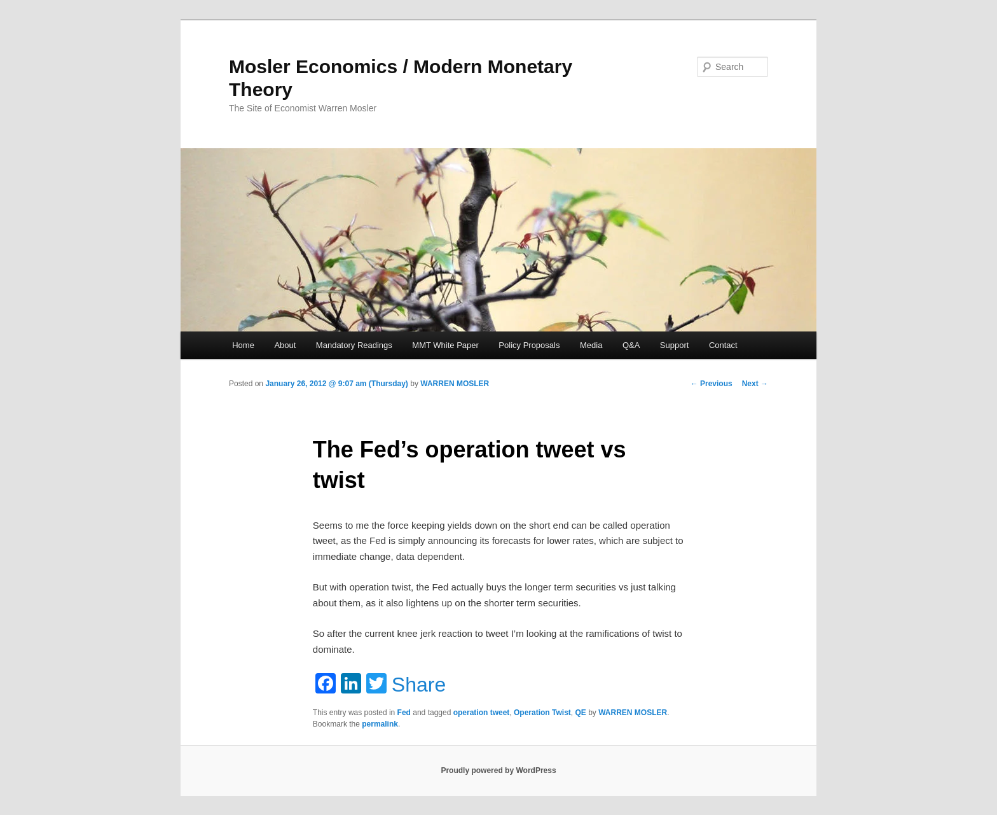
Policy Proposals (529, 345)
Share (419, 684)
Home (243, 345)
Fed (404, 712)
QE (580, 712)
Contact (723, 345)
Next (755, 383)
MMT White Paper (445, 345)
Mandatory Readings (354, 345)
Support (674, 345)
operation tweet (481, 712)
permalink (380, 724)
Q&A (631, 345)
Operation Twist (542, 712)
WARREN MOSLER (454, 383)
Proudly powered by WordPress (498, 770)
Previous (711, 383)
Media (591, 345)
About (285, 345)
